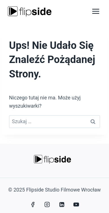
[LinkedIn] (61, 204)
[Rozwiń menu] (95, 11)
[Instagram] (47, 204)
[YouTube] (76, 204)
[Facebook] (32, 204)
